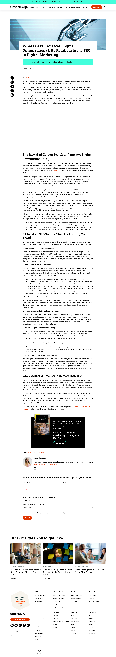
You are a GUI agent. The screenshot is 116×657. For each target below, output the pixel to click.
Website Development (59, 597)
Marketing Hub (39, 600)
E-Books (91, 617)
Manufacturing (75, 620)
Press (36, 641)
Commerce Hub (39, 612)
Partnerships (38, 635)
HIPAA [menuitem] (20, 636)
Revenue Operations (76, 603)
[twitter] (12, 86)
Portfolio (91, 597)
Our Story (37, 629)
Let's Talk (96, 7)
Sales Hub (37, 603)
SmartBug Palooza (40, 650)
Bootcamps (92, 629)
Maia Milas (28, 77)
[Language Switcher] (105, 7)
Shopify (55, 623)
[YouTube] (16, 625)
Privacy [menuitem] (12, 636)
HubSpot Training (39, 621)
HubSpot (55, 626)
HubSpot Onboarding (40, 594)
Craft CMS (55, 617)
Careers (37, 644)
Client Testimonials (94, 600)
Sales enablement (76, 597)
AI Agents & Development (60, 594)
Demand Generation (76, 594)
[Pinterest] (28, 625)
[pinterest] (12, 90)
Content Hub (38, 609)
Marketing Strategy (35, 452)
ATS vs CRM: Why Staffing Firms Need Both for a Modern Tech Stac (25, 572)
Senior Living (74, 617)
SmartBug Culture (39, 647)
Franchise (73, 629)
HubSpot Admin (39, 597)
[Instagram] (20, 625)
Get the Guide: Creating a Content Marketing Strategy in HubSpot (50, 62)
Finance (73, 626)
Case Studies (92, 594)
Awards (91, 603)
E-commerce (56, 600)
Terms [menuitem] (16, 636)
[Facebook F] (24, 625)
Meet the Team (39, 632)
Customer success (76, 606)
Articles (91, 614)
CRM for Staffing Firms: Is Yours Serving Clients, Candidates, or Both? (57, 572)
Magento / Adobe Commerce (61, 620)
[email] (12, 95)
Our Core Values (39, 653)
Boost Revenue (20, 619)
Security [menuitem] (25, 636)
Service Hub (38, 606)
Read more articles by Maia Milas (45, 464)
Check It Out (60, 443)
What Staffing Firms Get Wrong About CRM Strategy (89, 570)
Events (36, 638)
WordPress (56, 614)
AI (43, 452)
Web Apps (55, 603)
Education (73, 632)
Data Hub (37, 615)
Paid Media (74, 600)
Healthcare (74, 614)
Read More (80, 2)
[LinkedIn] (35, 468)
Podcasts (91, 626)
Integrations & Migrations (41, 618)
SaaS (72, 623)
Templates (92, 620)
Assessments (92, 632)
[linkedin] (12, 82)
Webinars (91, 623)
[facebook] (12, 78)
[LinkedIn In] (12, 625)
